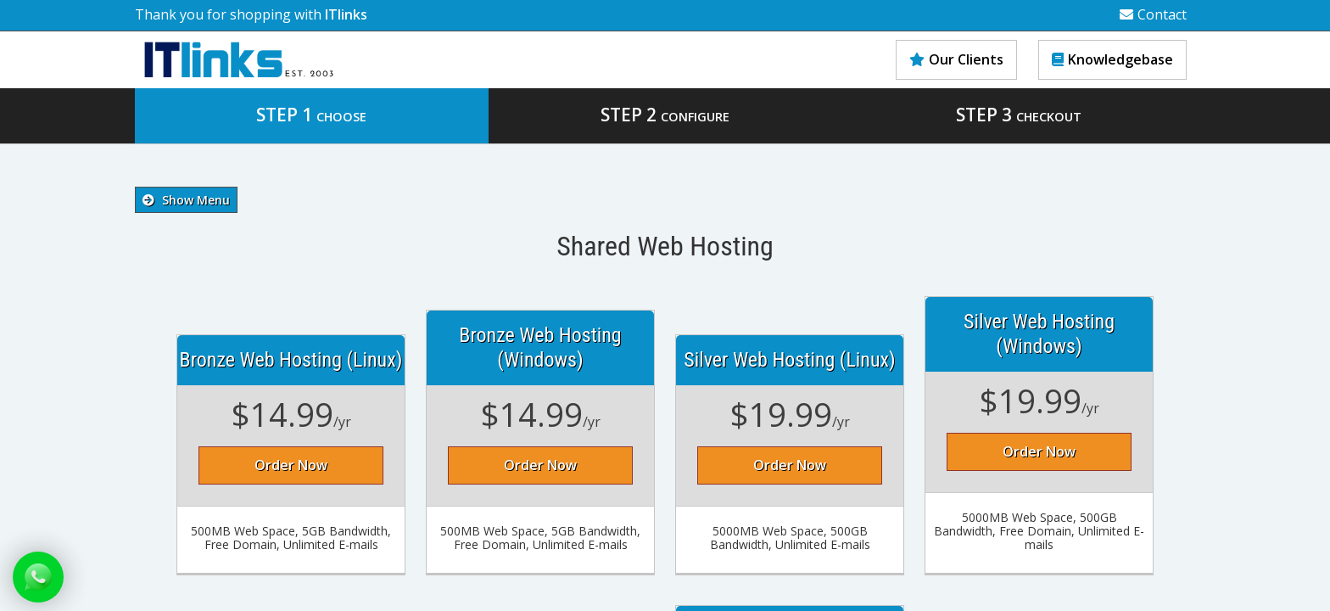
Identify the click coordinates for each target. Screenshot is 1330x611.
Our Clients (956, 59)
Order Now (290, 465)
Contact (1153, 14)
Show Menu (186, 200)
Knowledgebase (1112, 59)
